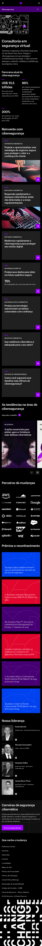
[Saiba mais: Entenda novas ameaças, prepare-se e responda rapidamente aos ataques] (21, 207)
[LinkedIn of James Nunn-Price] (16, 794)
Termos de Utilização (9, 875)
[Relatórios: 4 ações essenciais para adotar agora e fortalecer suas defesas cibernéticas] (18, 444)
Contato (5, 859)
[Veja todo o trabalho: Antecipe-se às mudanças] (11, 415)
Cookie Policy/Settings (10, 879)
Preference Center (8, 846)
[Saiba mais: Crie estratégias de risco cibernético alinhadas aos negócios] (21, 160)
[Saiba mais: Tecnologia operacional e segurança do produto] (21, 313)
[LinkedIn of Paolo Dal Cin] (16, 739)
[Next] (37, 472)
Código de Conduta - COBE (12, 888)
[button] (12, 827)
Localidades (6, 863)
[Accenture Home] (21, 3)
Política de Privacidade (10, 871)
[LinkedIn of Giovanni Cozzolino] (16, 757)
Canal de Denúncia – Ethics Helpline (15, 892)
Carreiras (5, 850)
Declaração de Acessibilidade (13, 884)
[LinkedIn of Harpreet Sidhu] (16, 776)
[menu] (3, 3)
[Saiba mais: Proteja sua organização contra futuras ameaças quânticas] (21, 278)
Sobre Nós (6, 855)
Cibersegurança (8, 9)
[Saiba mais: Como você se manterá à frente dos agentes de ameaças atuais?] (21, 382)
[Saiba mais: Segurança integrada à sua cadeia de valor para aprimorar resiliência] (21, 349)
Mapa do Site (7, 867)
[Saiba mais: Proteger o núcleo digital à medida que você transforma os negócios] (21, 245)
